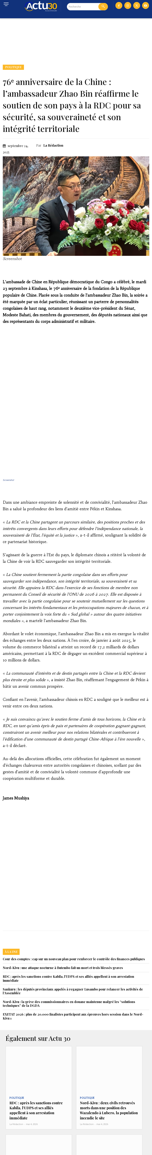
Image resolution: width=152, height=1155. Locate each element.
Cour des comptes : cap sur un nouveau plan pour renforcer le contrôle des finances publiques (74, 899)
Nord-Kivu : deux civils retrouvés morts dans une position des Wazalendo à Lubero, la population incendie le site (107, 1048)
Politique (13, 67)
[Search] (103, 6)
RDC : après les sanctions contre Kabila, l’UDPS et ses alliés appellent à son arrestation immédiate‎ (68, 919)
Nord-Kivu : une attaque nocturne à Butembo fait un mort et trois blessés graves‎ (63, 908)
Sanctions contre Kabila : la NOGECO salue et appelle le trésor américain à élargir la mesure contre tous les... (37, 1133)
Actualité (86, 1123)
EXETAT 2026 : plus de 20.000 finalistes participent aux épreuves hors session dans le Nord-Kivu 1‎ (73, 957)
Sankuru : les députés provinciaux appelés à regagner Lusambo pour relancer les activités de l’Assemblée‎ (73, 932)
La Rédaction (53, 145)
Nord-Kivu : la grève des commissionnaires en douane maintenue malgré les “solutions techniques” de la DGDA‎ (69, 944)
